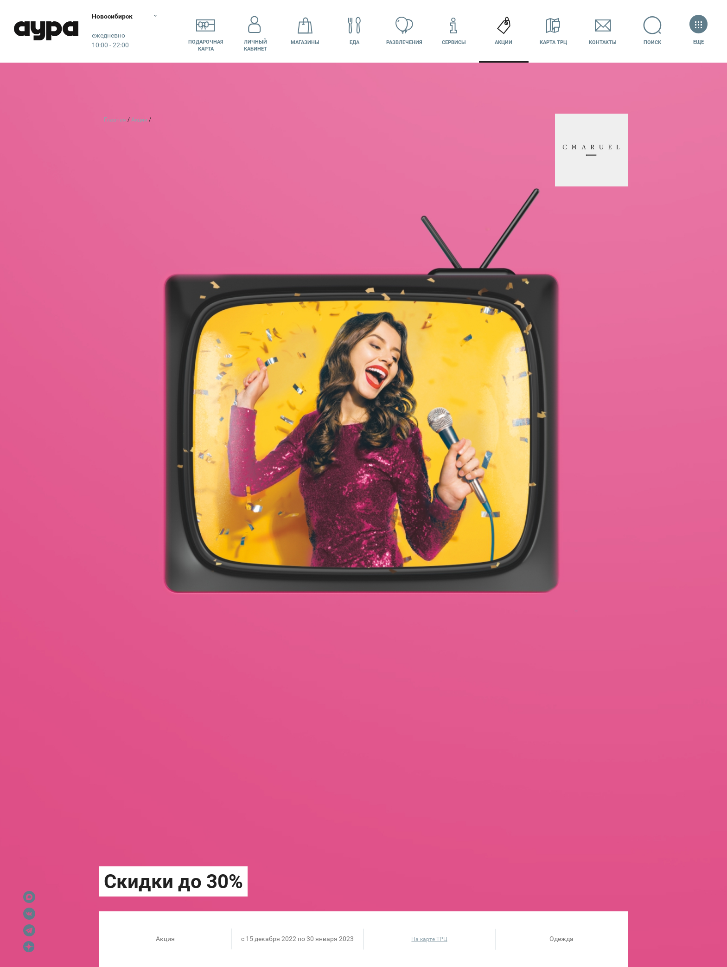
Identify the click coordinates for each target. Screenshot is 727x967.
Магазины (305, 30)
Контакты (603, 30)
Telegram (29, 930)
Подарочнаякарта (205, 31)
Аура (46, 31)
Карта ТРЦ (553, 30)
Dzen (29, 947)
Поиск (652, 30)
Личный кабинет (255, 31)
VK (29, 914)
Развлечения (404, 30)
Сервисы (454, 30)
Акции (503, 30)
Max (29, 897)
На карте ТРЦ (429, 939)
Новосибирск (113, 16)
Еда (354, 30)
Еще (698, 31)
